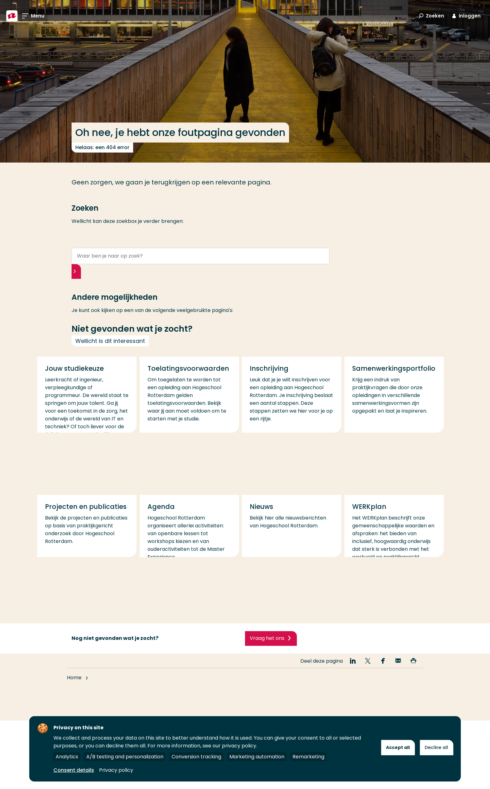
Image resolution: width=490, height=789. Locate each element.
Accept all (398, 747)
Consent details (73, 770)
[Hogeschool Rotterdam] (12, 16)
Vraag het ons (267, 650)
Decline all (436, 747)
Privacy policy (116, 770)
